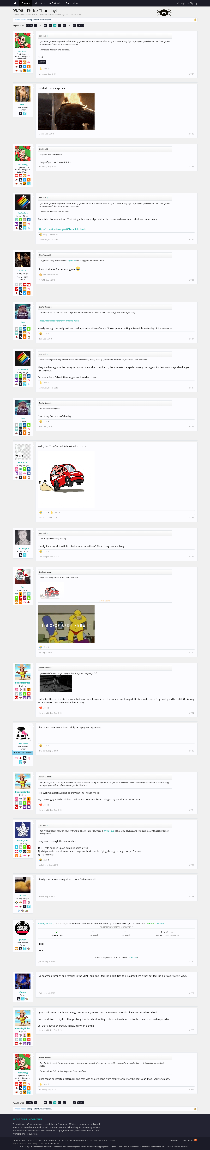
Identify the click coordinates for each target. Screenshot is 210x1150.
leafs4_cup (22, 840)
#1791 (191, 652)
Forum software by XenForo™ (36, 1140)
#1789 (191, 517)
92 (64, 25)
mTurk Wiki (55, 3)
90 (55, 25)
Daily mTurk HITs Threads (36, 14)
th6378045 (23, 743)
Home (15, 3)
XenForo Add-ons (69, 1140)
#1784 (191, 240)
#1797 (191, 961)
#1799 (191, 1030)
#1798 (191, 993)
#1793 (191, 751)
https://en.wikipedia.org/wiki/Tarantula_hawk (62, 229)
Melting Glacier (63, 14)
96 (74, 25)
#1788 (191, 427)
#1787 (191, 388)
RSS (195, 1140)
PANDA (160, 923)
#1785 (191, 280)
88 (45, 25)
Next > (81, 25)
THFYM (22, 270)
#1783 (191, 166)
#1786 (191, 339)
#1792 (191, 713)
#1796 (191, 897)
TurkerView (133, 957)
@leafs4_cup (108, 830)
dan (23, 322)
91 (59, 25)
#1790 (191, 557)
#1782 (191, 134)
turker (22, 895)
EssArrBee (23, 213)
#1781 (191, 74)
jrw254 (22, 939)
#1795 (191, 865)
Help (184, 1140)
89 (50, 25)
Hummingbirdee (22, 683)
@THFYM (72, 260)
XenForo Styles (85, 1140)
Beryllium (174, 1140)
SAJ (22, 587)
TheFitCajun (22, 548)
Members (40, 3)
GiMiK (23, 104)
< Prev (29, 25)
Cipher (22, 992)
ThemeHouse (53, 1143)
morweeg (23, 51)
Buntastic (22, 462)
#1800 (191, 1089)
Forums (26, 3)
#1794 (191, 810)
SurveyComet (45, 923)
